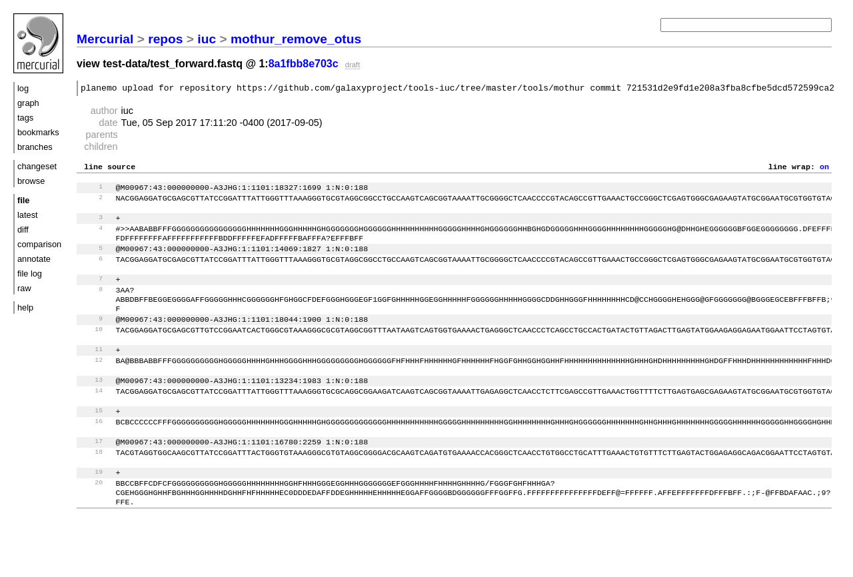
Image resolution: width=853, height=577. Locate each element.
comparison (39, 244)
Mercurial (105, 39)
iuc (206, 39)
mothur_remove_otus (296, 39)
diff (23, 230)
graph (28, 103)
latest (27, 215)
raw (24, 288)
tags (25, 118)
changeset (37, 166)
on (824, 170)
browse (31, 181)
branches (35, 147)
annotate (34, 259)
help (25, 307)
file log (29, 274)
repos (165, 39)
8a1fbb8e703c (304, 63)
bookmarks (38, 132)
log (23, 88)
